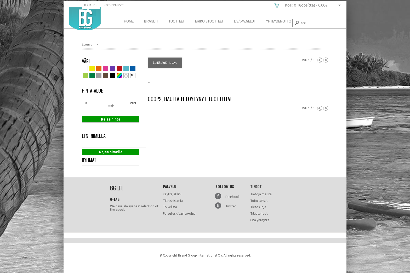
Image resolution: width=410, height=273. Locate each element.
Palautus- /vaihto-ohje (179, 213)
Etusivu (87, 44)
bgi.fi (85, 18)
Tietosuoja (258, 207)
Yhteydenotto (278, 21)
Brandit (151, 21)
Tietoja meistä (261, 194)
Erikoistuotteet (209, 21)
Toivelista (170, 207)
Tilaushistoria (173, 200)
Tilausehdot (259, 213)
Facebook (232, 196)
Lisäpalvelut (245, 21)
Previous (319, 60)
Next (325, 60)
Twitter (230, 206)
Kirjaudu (90, 5)
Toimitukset (259, 200)
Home (129, 21)
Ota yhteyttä (259, 220)
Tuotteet (177, 21)
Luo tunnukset (112, 5)
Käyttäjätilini (172, 194)
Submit (296, 23)
